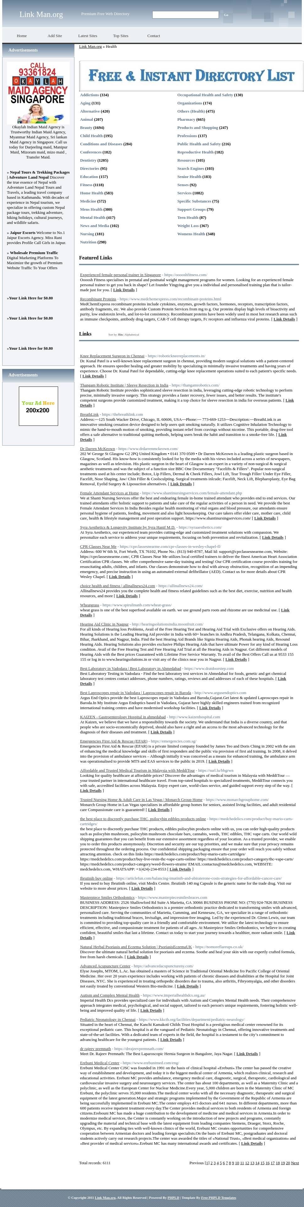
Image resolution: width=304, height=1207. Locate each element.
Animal (86, 119)
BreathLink (89, 414)
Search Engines (190, 168)
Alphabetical (132, 334)
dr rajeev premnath (95, 1048)
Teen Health (187, 217)
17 (273, 1162)
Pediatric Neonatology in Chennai (108, 1019)
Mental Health (93, 217)
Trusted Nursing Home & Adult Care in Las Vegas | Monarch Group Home (141, 799)
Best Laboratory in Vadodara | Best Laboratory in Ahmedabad (130, 668)
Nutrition (88, 242)
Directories (89, 168)
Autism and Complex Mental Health (109, 995)
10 (237, 1162)
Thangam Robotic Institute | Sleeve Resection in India (124, 385)
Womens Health (191, 233)
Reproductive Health (195, 152)
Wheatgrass (89, 605)
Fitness (86, 184)
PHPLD (173, 1197)
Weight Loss (188, 225)
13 (252, 1162)
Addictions (89, 94)
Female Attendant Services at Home (109, 493)
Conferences (90, 152)
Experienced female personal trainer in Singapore (120, 274)
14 (257, 1162)
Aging (85, 103)
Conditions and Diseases (101, 144)
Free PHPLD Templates (218, 1197)
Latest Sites (87, 35)
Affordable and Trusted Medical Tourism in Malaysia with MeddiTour (137, 770)
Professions (187, 135)
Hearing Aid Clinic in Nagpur (104, 624)
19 (283, 1162)
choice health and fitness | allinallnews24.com (117, 585)
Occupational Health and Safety (205, 94)
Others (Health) (191, 111)
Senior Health (189, 176)
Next (295, 1162)
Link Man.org (41, 14)
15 (262, 1162)
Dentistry (88, 160)
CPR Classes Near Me (98, 546)
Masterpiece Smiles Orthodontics (107, 897)
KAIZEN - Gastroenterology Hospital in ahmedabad (123, 717)
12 (247, 1162)
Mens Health (91, 209)
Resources (186, 160)
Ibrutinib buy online (96, 878)
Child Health (91, 135)
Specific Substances (194, 201)
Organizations (189, 103)
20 (288, 1162)
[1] (207, 1162)
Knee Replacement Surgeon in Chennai (112, 355)
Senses (183, 184)
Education (89, 176)
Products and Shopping (197, 127)
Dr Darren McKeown (97, 448)
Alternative (90, 111)
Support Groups (191, 209)
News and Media (94, 225)
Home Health (91, 193)
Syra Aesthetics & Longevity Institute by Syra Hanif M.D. (127, 527)
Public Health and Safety (199, 144)
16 (267, 1162)
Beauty (86, 127)
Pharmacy (186, 119)
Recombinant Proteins (98, 299)
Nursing (87, 233)
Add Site (55, 35)
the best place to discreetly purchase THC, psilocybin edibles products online (143, 818)
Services (184, 193)
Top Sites (120, 35)
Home (22, 35)
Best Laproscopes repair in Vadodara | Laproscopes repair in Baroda (135, 692)
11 (242, 1162)
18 (278, 1162)
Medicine (88, 201)
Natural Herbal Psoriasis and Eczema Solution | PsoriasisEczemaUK (136, 946)
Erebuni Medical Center (99, 1062)
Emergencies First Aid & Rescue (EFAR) (113, 741)
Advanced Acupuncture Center (105, 966)
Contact (153, 35)
